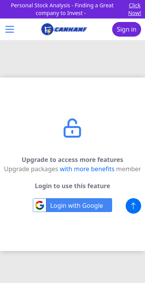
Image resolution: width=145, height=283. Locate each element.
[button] (133, 206)
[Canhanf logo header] (64, 29)
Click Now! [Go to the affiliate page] (134, 9)
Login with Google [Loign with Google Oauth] (68, 205)
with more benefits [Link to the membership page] (88, 169)
